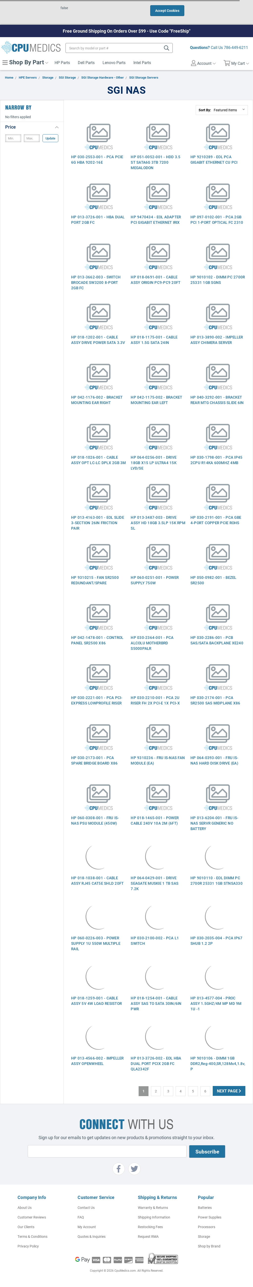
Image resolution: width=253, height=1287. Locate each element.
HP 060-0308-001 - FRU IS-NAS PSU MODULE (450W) (95, 820)
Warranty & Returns (153, 1207)
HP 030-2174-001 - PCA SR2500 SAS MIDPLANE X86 (215, 700)
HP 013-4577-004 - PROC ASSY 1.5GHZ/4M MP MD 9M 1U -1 (216, 1003)
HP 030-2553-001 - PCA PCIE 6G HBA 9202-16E (97, 159)
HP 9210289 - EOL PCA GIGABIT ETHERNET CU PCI (214, 159)
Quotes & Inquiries (91, 1236)
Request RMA (148, 1236)
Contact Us (86, 1207)
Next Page (229, 1090)
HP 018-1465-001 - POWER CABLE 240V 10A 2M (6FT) (155, 820)
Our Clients (26, 1226)
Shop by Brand (209, 1246)
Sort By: (205, 110)
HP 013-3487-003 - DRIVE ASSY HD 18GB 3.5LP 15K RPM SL (158, 523)
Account (203, 63)
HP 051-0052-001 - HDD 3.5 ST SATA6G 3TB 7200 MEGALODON (155, 162)
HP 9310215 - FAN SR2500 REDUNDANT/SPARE (95, 580)
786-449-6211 (236, 47)
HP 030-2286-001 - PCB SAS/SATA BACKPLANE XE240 (216, 640)
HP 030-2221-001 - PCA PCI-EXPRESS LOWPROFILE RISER (97, 700)
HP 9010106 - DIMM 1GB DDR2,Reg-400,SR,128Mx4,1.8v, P (217, 1063)
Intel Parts (142, 62)
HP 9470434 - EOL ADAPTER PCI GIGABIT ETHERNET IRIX (156, 219)
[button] (31, 127)
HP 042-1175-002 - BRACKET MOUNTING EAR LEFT (156, 400)
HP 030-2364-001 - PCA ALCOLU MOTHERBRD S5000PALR (152, 643)
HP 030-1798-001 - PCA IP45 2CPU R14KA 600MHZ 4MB (216, 460)
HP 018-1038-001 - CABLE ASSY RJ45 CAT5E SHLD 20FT (97, 880)
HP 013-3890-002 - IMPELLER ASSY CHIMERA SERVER (216, 340)
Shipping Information (154, 1217)
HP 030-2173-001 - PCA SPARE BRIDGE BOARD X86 (94, 760)
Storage (204, 1236)
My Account (87, 1226)
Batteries (205, 1207)
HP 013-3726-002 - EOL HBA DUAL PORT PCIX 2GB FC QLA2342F (156, 1063)
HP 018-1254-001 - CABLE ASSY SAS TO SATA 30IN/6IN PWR (156, 1003)
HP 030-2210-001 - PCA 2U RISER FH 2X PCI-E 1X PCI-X (155, 700)
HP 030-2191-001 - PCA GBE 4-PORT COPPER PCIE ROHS (215, 520)
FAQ (81, 1217)
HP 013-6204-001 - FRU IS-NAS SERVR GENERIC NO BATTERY (214, 823)
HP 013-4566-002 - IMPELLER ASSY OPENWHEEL (97, 1061)
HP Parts (62, 62)
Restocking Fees (150, 1226)
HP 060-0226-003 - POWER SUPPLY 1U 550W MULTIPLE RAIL (95, 943)
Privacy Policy (28, 1246)
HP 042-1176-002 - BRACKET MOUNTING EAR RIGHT (97, 400)
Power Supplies (209, 1217)
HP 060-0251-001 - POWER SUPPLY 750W (155, 580)
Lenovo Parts (114, 62)
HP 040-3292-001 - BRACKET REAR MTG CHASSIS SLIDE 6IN (217, 400)
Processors (206, 1226)
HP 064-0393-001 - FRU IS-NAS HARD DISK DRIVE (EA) (214, 760)
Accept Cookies (167, 10)
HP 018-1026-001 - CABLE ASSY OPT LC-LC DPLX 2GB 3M (98, 460)
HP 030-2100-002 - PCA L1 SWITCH (155, 940)
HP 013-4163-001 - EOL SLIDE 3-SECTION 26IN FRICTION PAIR (97, 523)
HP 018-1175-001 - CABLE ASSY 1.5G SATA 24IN (154, 340)
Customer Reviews (32, 1217)
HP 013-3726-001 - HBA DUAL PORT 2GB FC (98, 219)
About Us (25, 1207)
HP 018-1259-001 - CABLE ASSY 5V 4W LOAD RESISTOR (96, 1000)
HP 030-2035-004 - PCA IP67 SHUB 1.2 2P (216, 940)
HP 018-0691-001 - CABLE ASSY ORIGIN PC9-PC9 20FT (155, 279)
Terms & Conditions (32, 1236)
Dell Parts (86, 62)
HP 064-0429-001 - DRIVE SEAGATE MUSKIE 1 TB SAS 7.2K (154, 883)
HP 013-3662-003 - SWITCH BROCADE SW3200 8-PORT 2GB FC (96, 282)
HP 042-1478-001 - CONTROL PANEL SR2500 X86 (97, 640)
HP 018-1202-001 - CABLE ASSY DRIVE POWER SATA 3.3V (98, 340)
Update (50, 138)
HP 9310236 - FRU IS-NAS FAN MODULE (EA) (158, 760)
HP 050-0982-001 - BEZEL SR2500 (213, 580)
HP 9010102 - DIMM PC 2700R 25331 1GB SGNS (217, 279)
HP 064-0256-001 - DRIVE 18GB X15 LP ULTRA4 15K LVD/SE (153, 463)
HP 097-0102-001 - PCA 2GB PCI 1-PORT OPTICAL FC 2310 (216, 219)
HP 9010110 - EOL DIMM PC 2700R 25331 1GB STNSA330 (216, 880)
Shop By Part (25, 62)
